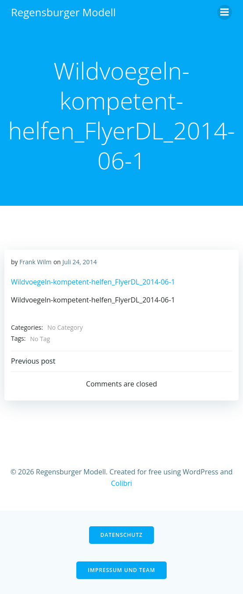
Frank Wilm (35, 262)
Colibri (121, 483)
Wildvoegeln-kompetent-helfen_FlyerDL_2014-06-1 (93, 282)
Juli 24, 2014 (79, 262)
